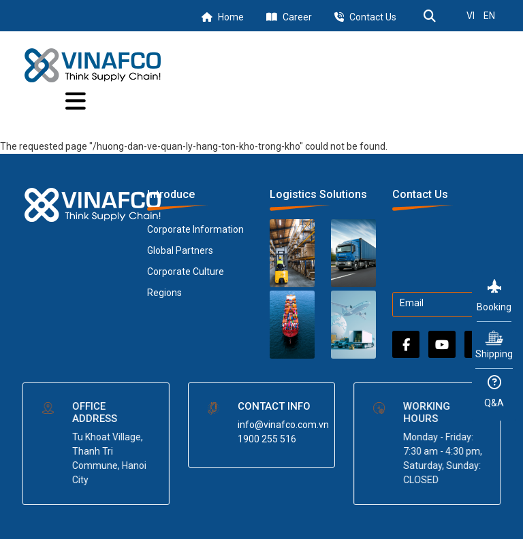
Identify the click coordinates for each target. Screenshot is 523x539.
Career (297, 17)
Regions (164, 292)
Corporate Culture (185, 271)
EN (489, 15)
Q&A (494, 392)
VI (470, 15)
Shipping (494, 344)
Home (231, 17)
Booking (494, 296)
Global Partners (180, 250)
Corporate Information (195, 229)
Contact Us (372, 17)
